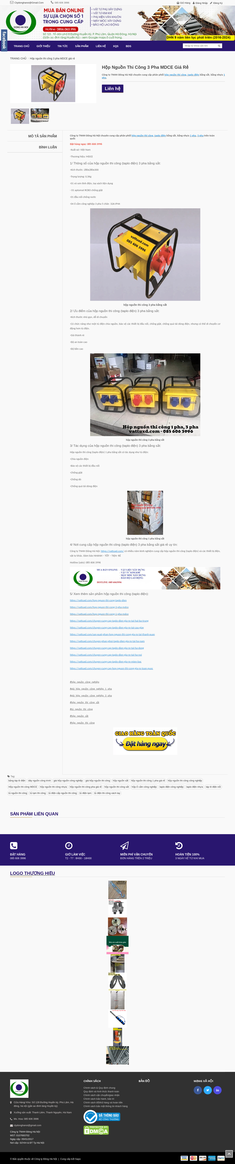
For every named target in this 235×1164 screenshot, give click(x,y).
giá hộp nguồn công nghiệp (68, 780)
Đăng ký (218, 3)
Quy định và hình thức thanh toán (101, 1091)
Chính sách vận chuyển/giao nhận (102, 1095)
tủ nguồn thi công (17, 793)
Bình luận (48, 147)
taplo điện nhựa (194, 786)
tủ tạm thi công (38, 793)
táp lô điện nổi (213, 786)
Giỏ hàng (185, 2)
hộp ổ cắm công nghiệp (144, 786)
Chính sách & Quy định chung (99, 1087)
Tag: (11, 776)
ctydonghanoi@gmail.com (29, 2)
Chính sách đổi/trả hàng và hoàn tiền (103, 1102)
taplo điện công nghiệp (171, 786)
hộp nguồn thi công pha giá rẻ (86, 786)
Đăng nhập (202, 3)
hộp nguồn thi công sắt (116, 786)
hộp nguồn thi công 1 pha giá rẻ (148, 780)
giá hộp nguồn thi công (98, 780)
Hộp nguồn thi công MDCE (22, 786)
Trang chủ (18, 58)
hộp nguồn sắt (120, 780)
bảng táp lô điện (16, 780)
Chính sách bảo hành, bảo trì (99, 1098)
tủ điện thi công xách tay (107, 793)
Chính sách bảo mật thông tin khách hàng (106, 1106)
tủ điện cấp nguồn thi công (62, 793)
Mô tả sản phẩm (42, 136)
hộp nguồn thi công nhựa (53, 786)
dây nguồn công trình (39, 780)
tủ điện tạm (86, 793)
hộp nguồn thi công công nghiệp (185, 780)
